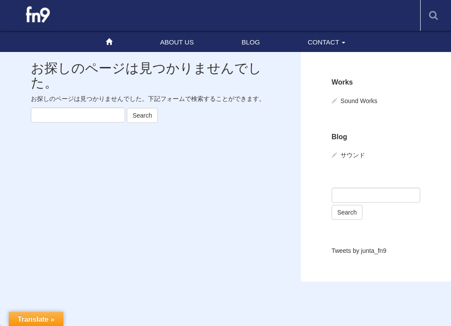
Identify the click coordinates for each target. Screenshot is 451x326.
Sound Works (358, 100)
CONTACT (326, 42)
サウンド (352, 155)
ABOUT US (177, 42)
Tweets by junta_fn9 (359, 250)
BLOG (250, 42)
